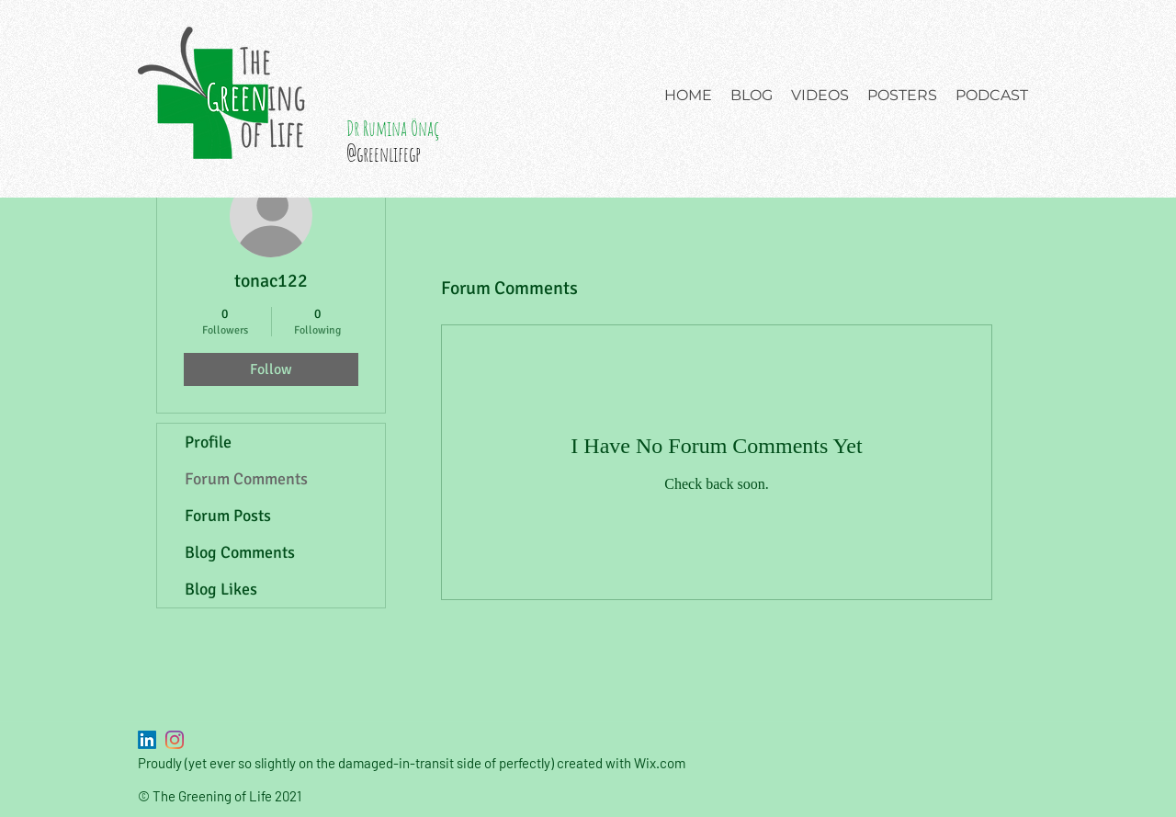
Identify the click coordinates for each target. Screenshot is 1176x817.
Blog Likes (221, 589)
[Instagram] (174, 740)
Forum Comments (246, 479)
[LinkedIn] (147, 740)
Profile (208, 442)
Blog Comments (240, 552)
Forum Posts (228, 515)
